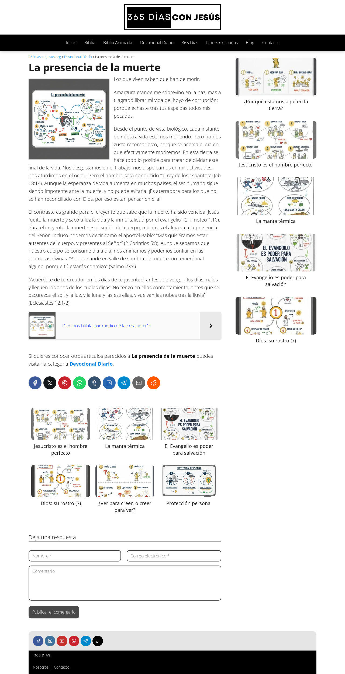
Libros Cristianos (222, 43)
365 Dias (190, 43)
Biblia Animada (117, 43)
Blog (250, 43)
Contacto (270, 43)
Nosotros (41, 667)
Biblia (89, 43)
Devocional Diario (157, 43)
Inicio (71, 43)
